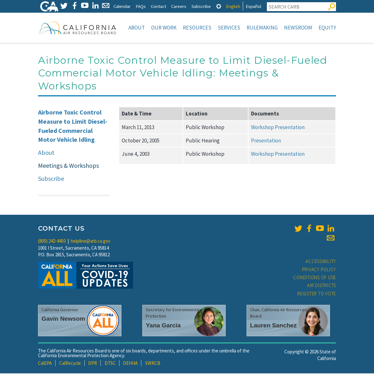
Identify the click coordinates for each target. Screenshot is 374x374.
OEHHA (130, 364)
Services (229, 27)
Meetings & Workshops (68, 166)
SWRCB (152, 364)
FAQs (141, 6)
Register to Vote (316, 294)
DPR (92, 364)
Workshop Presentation (278, 127)
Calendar (122, 6)
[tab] (219, 6)
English (233, 6)
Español (253, 6)
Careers (178, 6)
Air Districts (321, 286)
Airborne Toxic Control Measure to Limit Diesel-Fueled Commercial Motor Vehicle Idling (72, 126)
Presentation (266, 141)
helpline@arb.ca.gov (90, 242)
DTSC (110, 364)
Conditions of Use (314, 278)
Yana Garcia (163, 326)
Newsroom (298, 27)
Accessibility (321, 262)
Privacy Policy (319, 270)
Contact (158, 6)
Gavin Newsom (63, 319)
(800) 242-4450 (52, 242)
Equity (327, 27)
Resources (197, 27)
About (136, 27)
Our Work (164, 27)
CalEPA (45, 364)
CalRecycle (70, 364)
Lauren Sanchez (273, 326)
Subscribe (201, 6)
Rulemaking (262, 27)
